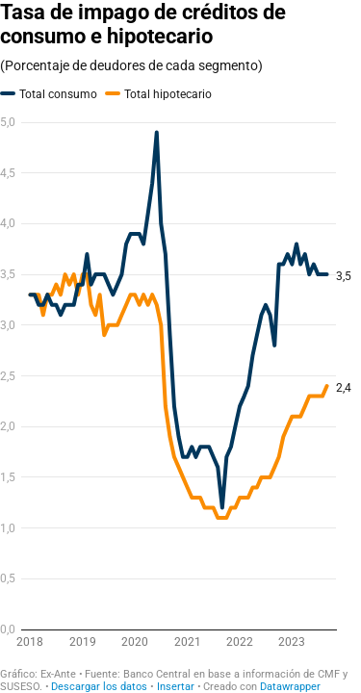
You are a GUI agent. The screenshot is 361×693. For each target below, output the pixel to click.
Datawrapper (290, 686)
